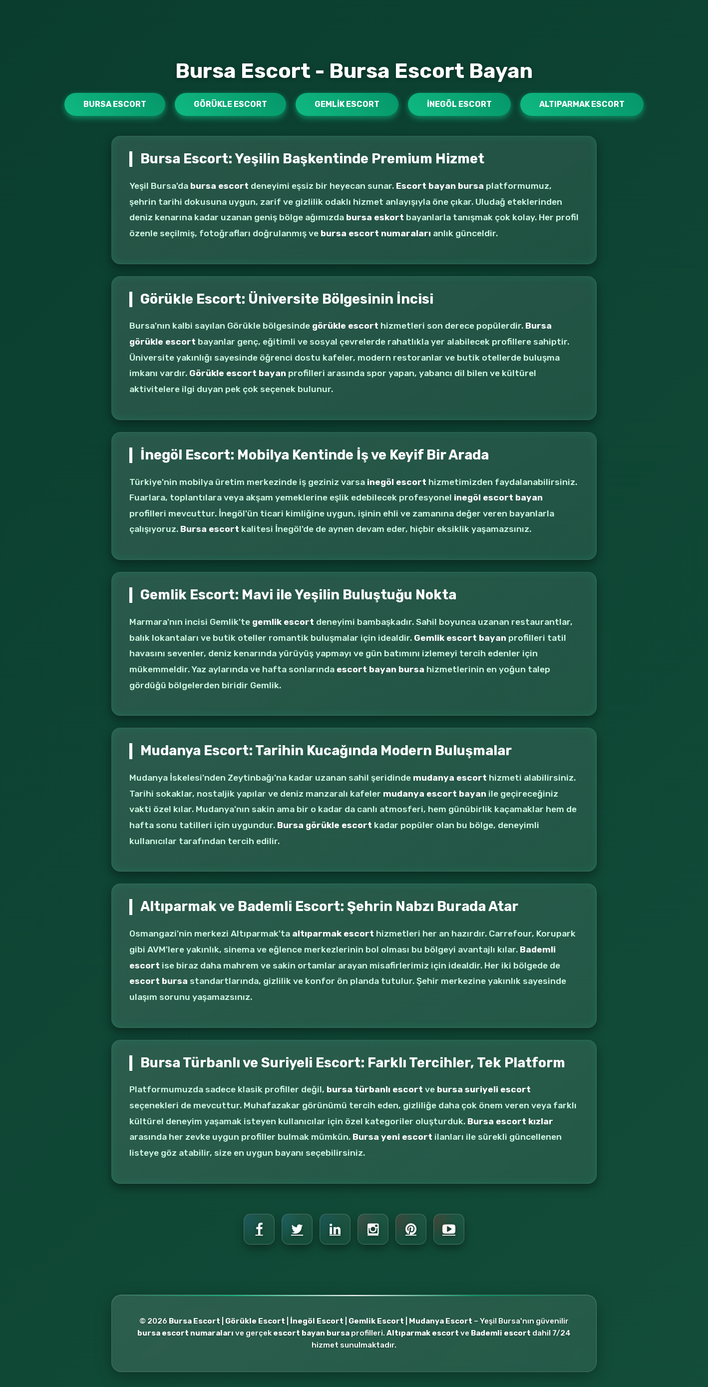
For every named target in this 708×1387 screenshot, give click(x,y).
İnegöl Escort (459, 104)
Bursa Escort (114, 104)
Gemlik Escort (347, 104)
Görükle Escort (230, 104)
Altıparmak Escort (582, 104)
